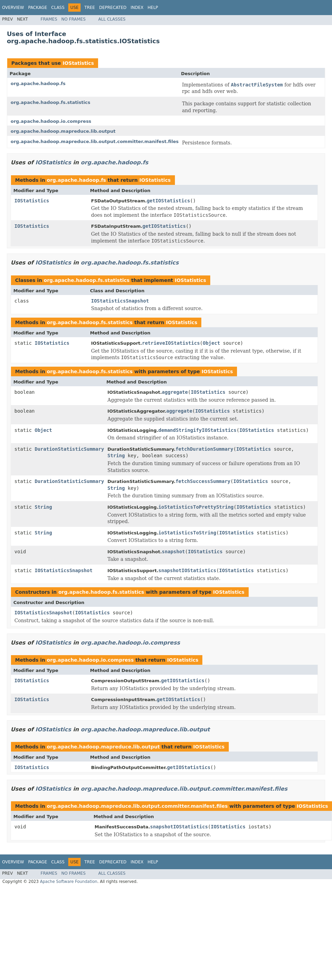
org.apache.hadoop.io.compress (51, 121)
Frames (48, 19)
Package (37, 7)
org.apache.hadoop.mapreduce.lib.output (63, 131)
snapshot (173, 551)
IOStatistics (78, 63)
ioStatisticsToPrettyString (196, 507)
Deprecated (113, 7)
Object (211, 343)
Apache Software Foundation (68, 881)
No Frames (73, 19)
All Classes (112, 19)
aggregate (175, 392)
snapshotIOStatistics (187, 570)
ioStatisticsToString (187, 532)
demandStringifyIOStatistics (197, 430)
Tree (89, 7)
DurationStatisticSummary (69, 449)
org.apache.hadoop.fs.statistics (50, 102)
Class (57, 7)
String (116, 455)
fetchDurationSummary (205, 449)
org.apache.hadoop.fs (38, 83)
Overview (13, 7)
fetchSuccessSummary (203, 481)
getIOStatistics (168, 200)
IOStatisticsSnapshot (120, 301)
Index (137, 7)
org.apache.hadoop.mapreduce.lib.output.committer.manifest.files (95, 141)
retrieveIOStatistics (171, 343)
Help (152, 7)
